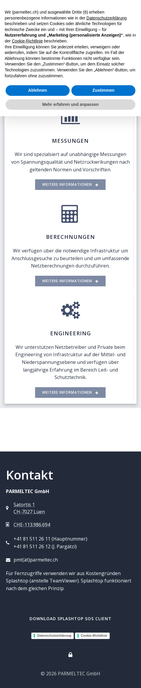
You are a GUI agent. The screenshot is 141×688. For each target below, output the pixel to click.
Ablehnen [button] (37, 90)
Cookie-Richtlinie (94, 635)
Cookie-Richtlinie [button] (27, 41)
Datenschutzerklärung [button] (106, 18)
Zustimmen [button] (103, 90)
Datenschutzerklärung (54, 635)
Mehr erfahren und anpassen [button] (70, 104)
